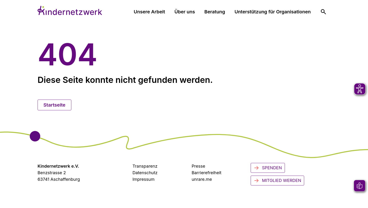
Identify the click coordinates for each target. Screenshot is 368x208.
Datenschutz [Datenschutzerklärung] (144, 172)
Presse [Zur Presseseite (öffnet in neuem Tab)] (198, 166)
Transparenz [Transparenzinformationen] (144, 166)
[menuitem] (323, 11)
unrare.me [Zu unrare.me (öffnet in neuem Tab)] (202, 179)
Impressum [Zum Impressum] (143, 179)
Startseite (54, 105)
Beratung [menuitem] (214, 12)
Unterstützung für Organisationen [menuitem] (272, 12)
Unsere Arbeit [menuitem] (149, 12)
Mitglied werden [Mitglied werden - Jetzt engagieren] (277, 180)
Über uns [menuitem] (184, 12)
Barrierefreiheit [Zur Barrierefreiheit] (206, 172)
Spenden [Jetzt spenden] (268, 168)
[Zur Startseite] (70, 10)
